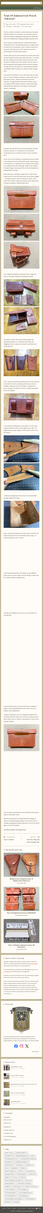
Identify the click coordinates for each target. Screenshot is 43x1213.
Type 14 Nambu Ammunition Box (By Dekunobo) (21, 946)
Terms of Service (22, 1208)
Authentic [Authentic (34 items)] (9, 1156)
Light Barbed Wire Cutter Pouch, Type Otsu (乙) (24, 1084)
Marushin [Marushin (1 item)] (15, 1168)
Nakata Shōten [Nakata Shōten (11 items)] (10, 1171)
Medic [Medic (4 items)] (23, 1168)
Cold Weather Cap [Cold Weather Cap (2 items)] (11, 1159)
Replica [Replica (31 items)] (33, 1174)
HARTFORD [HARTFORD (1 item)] (20, 1165)
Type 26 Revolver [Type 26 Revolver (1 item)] (10, 1193)
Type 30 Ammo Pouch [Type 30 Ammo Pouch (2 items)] (25, 1193)
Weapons (6, 1139)
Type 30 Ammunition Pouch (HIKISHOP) (21, 913)
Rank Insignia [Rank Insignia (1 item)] (22, 1174)
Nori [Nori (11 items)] (21, 1171)
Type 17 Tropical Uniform (18, 1093)
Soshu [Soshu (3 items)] (23, 1177)
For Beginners (7, 1133)
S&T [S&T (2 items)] (16, 1177)
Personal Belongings (9, 1136)
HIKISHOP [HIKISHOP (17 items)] (29, 1165)
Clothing (8, 26)
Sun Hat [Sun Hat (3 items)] (28, 1180)
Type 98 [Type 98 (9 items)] (16, 1202)
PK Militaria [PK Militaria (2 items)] (30, 1171)
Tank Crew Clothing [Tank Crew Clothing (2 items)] (24, 1183)
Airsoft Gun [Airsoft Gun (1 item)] (9, 1153)
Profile (8, 1208)
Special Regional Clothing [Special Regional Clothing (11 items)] (14, 1180)
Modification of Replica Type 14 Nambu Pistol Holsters (21, 880)
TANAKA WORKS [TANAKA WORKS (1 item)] (10, 1183)
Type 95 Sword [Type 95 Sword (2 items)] (30, 1199)
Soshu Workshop (27, 1211)
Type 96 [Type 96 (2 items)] (7, 1202)
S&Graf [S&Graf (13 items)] (8, 1177)
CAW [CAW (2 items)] (33, 1156)
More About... (35, 1051)
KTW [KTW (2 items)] (7, 1168)
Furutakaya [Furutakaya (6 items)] (9, 1165)
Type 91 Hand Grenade (17, 1075)
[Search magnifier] (41, 3)
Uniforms (6, 1123)
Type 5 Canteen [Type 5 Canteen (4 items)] (10, 1189)
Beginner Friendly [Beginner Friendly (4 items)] (22, 1156)
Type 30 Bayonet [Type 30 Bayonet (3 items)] (10, 1196)
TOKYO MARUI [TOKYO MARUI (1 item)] (17, 1186)
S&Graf (13, 830)
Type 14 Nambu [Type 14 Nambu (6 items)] (23, 1189)
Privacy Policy (31, 1208)
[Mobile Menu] (37, 8)
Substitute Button (15, 1101)
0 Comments (22, 1068)
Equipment (6, 1127)
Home (3, 1208)
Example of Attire (8, 1130)
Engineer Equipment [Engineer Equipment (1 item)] (21, 1162)
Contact (14, 1208)
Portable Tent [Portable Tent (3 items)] (10, 1174)
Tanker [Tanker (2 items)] (7, 1186)
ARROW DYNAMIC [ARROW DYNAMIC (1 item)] (21, 1153)
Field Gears (16, 26)
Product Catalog (33, 963)
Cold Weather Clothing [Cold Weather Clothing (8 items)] (28, 1159)
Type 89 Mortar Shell (16, 1067)
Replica (8, 830)
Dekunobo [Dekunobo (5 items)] (9, 1162)
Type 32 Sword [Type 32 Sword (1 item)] (23, 1196)
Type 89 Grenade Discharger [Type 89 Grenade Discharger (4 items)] (14, 1199)
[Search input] (20, 3)
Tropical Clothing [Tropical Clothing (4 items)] (31, 1186)
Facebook (7, 971)
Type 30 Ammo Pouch (20, 830)
